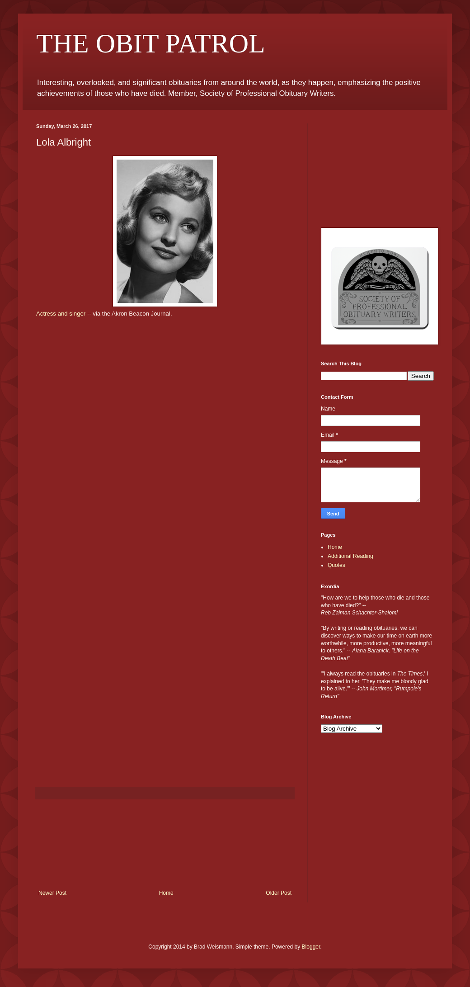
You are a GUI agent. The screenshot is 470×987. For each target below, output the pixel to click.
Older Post (278, 893)
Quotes (336, 565)
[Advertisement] (165, 844)
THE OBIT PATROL (150, 43)
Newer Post (52, 893)
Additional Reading (350, 556)
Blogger (311, 947)
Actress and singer (60, 313)
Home (166, 893)
